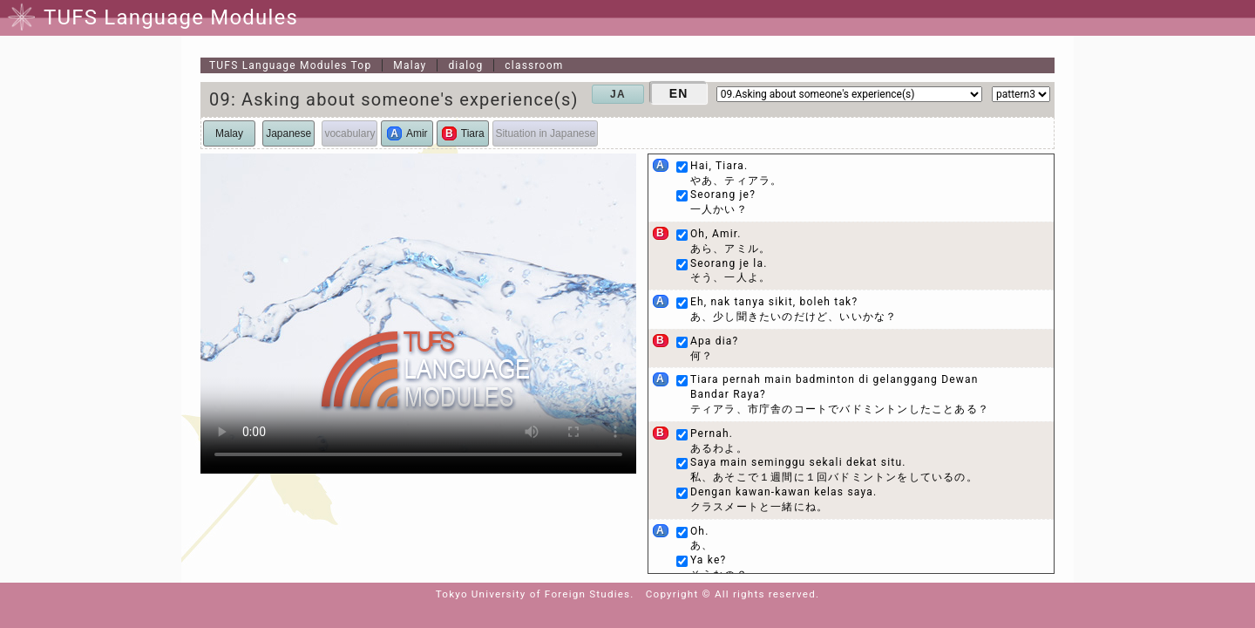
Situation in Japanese (545, 133)
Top (290, 65)
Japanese (288, 133)
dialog (465, 65)
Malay (409, 65)
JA (618, 94)
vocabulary (349, 133)
